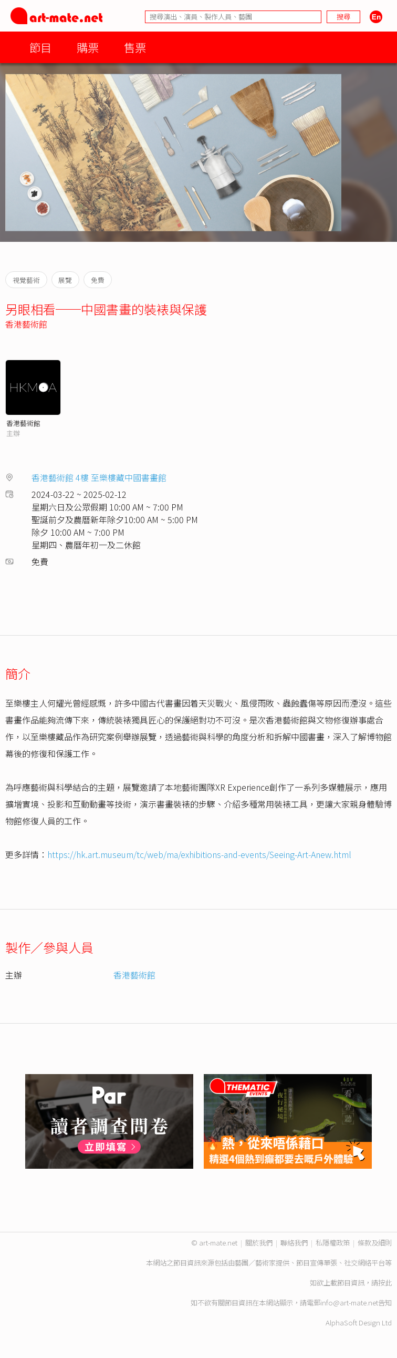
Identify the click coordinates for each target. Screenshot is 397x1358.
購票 (88, 47)
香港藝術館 (26, 324)
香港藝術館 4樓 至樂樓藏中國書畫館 (99, 477)
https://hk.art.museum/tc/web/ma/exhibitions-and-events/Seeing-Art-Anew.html (199, 854)
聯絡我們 (294, 1243)
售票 (135, 47)
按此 (385, 1283)
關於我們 (259, 1243)
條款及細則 (375, 1243)
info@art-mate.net (349, 1303)
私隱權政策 (333, 1243)
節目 (40, 47)
